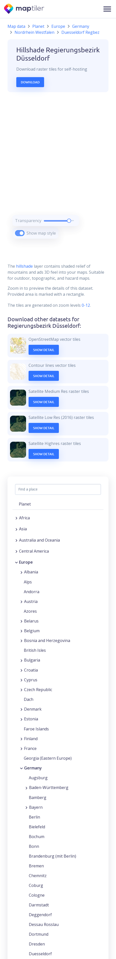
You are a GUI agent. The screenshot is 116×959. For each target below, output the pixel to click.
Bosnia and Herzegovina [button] (47, 640)
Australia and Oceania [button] (39, 540)
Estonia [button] (31, 719)
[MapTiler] (24, 9)
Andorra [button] (31, 591)
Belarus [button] (31, 621)
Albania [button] (31, 572)
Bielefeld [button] (37, 827)
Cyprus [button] (30, 680)
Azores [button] (30, 611)
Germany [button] (33, 768)
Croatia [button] (31, 670)
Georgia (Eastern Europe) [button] (48, 758)
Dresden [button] (37, 944)
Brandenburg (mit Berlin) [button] (52, 856)
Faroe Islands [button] (36, 729)
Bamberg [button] (37, 797)
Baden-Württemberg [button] (48, 787)
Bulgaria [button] (32, 660)
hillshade (24, 266)
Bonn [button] (34, 846)
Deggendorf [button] (40, 914)
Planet (38, 26)
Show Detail (43, 350)
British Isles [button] (35, 650)
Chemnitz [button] (38, 875)
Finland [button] (31, 738)
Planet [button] (25, 504)
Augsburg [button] (38, 777)
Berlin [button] (34, 817)
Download (30, 82)
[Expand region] (16, 518)
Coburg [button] (36, 885)
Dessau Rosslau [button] (44, 924)
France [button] (30, 748)
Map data (16, 26)
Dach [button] (28, 699)
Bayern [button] (36, 807)
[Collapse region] (16, 562)
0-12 (85, 305)
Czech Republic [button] (38, 689)
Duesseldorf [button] (40, 953)
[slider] (69, 221)
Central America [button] (34, 551)
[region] (58, 171)
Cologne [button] (37, 895)
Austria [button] (31, 601)
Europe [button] (26, 562)
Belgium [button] (32, 630)
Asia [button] (23, 529)
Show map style (41, 233)
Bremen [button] (36, 866)
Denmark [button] (33, 709)
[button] (107, 9)
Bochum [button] (36, 836)
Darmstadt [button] (39, 905)
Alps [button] (28, 582)
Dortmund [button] (38, 934)
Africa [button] (24, 518)
